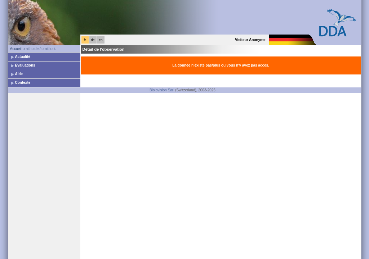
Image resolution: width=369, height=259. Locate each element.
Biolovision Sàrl (162, 90)
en (100, 40)
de (92, 40)
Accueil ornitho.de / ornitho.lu (33, 49)
